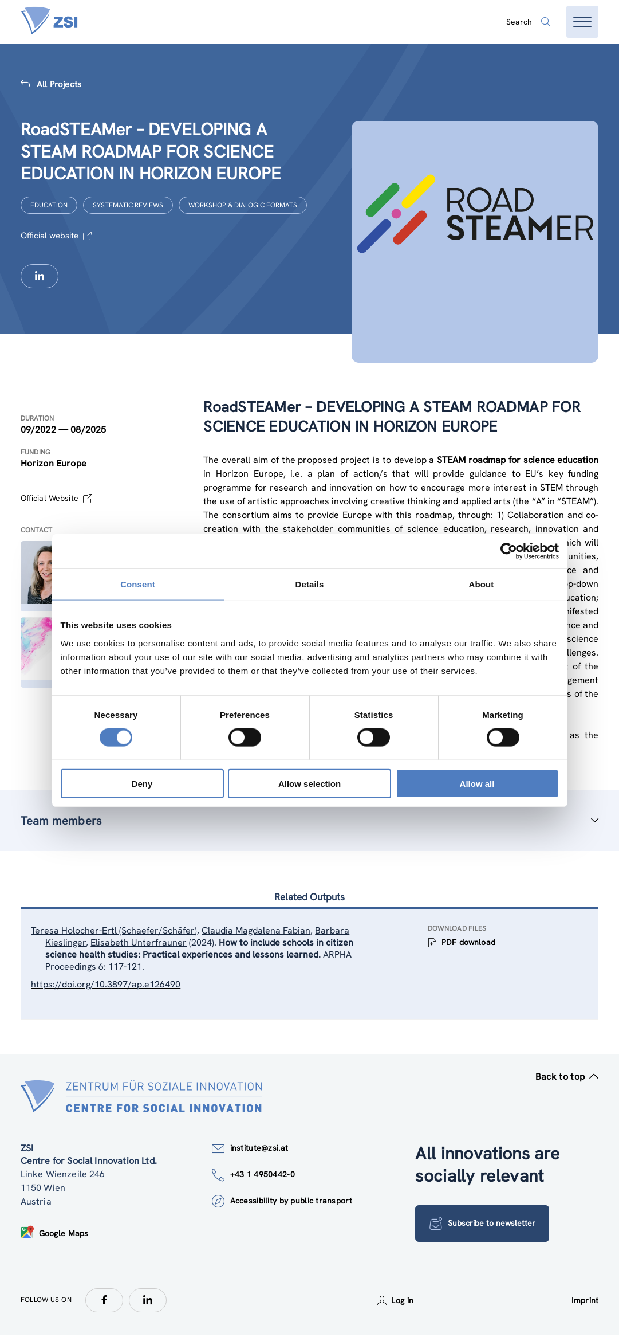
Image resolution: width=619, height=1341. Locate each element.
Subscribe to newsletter (484, 1229)
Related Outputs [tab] (309, 898)
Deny (142, 783)
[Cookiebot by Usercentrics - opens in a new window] (509, 551)
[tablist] (310, 968)
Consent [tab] (137, 584)
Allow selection (309, 783)
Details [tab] (309, 584)
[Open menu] (582, 22)
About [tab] (481, 584)
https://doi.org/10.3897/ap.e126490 (109, 988)
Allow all (477, 783)
